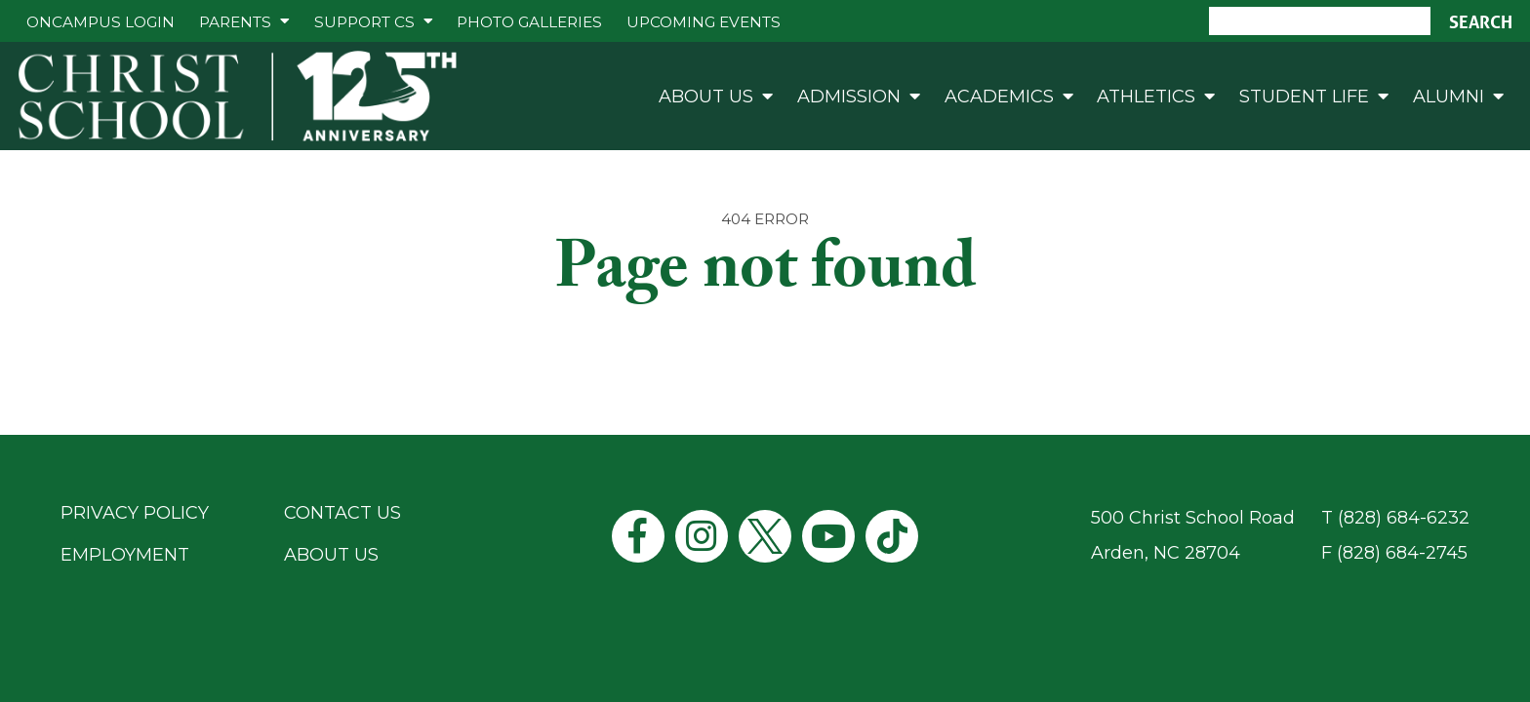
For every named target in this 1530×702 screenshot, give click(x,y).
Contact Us (342, 513)
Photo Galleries (529, 22)
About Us (706, 96)
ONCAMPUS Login (100, 22)
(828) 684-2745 (1402, 553)
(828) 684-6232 (1404, 517)
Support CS (364, 22)
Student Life (1304, 96)
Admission (849, 96)
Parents (235, 22)
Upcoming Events (703, 22)
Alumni (1448, 96)
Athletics (1146, 96)
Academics (999, 96)
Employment (124, 555)
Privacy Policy (134, 513)
